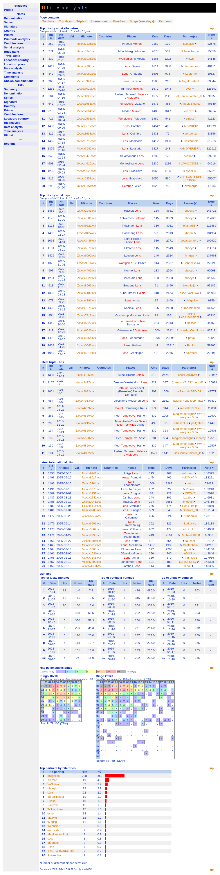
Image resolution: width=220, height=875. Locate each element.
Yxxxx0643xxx (86, 345)
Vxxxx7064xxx (86, 111)
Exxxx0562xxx (91, 529)
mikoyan (187, 473)
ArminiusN (190, 557)
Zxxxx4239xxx (85, 408)
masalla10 (187, 408)
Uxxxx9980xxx (86, 66)
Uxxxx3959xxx (86, 73)
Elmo (50, 847)
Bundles (119, 21)
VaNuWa (193, 293)
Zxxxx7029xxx (86, 88)
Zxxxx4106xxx (86, 293)
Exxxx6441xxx (91, 506)
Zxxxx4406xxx (86, 270)
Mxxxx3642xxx (86, 148)
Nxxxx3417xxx (85, 382)
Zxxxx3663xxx (86, 133)
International (99, 21)
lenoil (187, 566)
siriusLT (191, 118)
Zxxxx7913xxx (86, 315)
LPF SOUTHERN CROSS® (191, 178)
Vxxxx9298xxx (91, 535)
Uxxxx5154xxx (86, 186)
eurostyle (53, 830)
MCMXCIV (191, 126)
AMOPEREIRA (191, 148)
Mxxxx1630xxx (91, 553)
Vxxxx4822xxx (86, 96)
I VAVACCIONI (188, 163)
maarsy (201, 438)
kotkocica (190, 523)
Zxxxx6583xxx (86, 103)
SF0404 (196, 391)
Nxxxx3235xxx (86, 43)
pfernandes (191, 66)
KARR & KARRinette (60, 851)
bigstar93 (189, 225)
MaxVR (52, 817)
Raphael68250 (190, 535)
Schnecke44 (192, 263)
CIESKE (190, 493)
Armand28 (190, 516)
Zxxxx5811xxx (86, 352)
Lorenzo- (188, 111)
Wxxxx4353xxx (91, 566)
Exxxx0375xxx (91, 489)
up (212, 28)
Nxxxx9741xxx (91, 473)
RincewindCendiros (189, 330)
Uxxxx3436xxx (86, 240)
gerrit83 (199, 382)
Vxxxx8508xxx (91, 549)
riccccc (191, 323)
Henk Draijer (190, 506)
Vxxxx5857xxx (86, 178)
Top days (65, 21)
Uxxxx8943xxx (86, 51)
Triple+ (81, 21)
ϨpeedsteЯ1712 (182, 382)
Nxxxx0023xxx (86, 330)
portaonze (190, 133)
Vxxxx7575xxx (86, 308)
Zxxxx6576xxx (86, 248)
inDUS (188, 553)
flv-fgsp (189, 255)
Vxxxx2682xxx (85, 391)
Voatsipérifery (189, 240)
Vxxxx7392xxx (91, 561)
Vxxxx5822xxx (86, 323)
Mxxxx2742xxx (91, 497)
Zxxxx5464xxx (86, 338)
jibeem (189, 233)
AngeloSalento (190, 81)
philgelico (192, 300)
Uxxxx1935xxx (86, 58)
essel (183, 293)
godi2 (187, 549)
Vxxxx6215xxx (85, 423)
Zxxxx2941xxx (86, 210)
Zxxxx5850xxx (85, 415)
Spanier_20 (190, 510)
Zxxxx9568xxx (86, 118)
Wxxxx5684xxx (91, 516)
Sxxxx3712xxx (86, 141)
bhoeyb (189, 210)
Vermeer (191, 352)
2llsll (197, 408)
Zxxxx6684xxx (91, 541)
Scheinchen (188, 51)
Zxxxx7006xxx (86, 218)
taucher (190, 541)
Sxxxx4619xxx (86, 163)
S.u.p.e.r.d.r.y (188, 561)
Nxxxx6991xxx (91, 523)
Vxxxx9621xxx (86, 225)
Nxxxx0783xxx (91, 510)
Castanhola (191, 141)
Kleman (52, 780)
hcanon (188, 156)
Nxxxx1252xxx (91, 493)
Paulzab (184, 391)
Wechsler (53, 826)
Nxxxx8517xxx (86, 126)
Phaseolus (181, 423)
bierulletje (189, 285)
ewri (191, 58)
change (131, 671)
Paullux (192, 345)
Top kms (48, 21)
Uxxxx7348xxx (91, 557)
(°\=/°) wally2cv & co (192, 415)
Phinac (190, 489)
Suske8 (52, 801)
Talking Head (181, 400)
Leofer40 (191, 73)
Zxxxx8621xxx (86, 278)
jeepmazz (193, 317)
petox (191, 338)
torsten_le (195, 96)
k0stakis (188, 43)
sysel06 (191, 171)
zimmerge (191, 186)
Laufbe (187, 497)
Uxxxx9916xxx (86, 263)
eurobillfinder (189, 308)
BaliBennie (182, 96)
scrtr (50, 792)
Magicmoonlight (183, 413)
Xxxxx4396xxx (86, 300)
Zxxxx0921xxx (86, 81)
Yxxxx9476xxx (86, 156)
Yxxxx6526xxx (86, 171)
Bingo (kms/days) (142, 21)
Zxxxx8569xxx (86, 285)
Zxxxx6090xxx (86, 255)
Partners (165, 21)
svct (188, 88)
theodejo (53, 842)
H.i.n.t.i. (190, 529)
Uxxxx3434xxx (86, 233)
